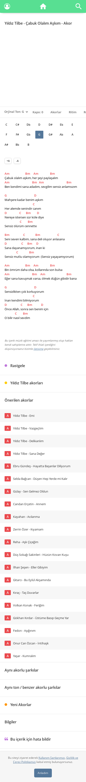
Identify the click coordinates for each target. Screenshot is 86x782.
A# (6, 145)
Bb (17, 145)
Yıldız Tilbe (14, 23)
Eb (61, 125)
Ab (61, 134)
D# (51, 125)
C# (17, 125)
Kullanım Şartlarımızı (52, 758)
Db (28, 125)
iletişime (38, 348)
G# (51, 134)
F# (17, 134)
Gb (28, 134)
